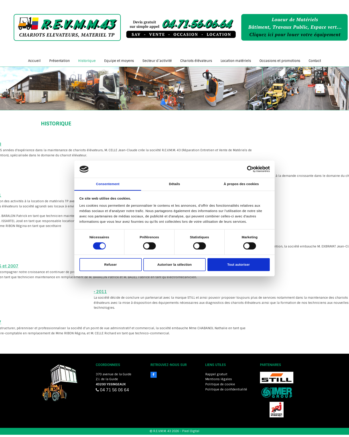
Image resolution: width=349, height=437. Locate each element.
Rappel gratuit (216, 374)
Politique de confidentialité (226, 389)
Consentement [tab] (107, 184)
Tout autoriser (238, 264)
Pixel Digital (190, 431)
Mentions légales (218, 379)
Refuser (110, 264)
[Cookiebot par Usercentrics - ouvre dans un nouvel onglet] (250, 169)
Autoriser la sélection (174, 264)
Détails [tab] (174, 184)
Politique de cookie (220, 384)
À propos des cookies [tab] (241, 184)
